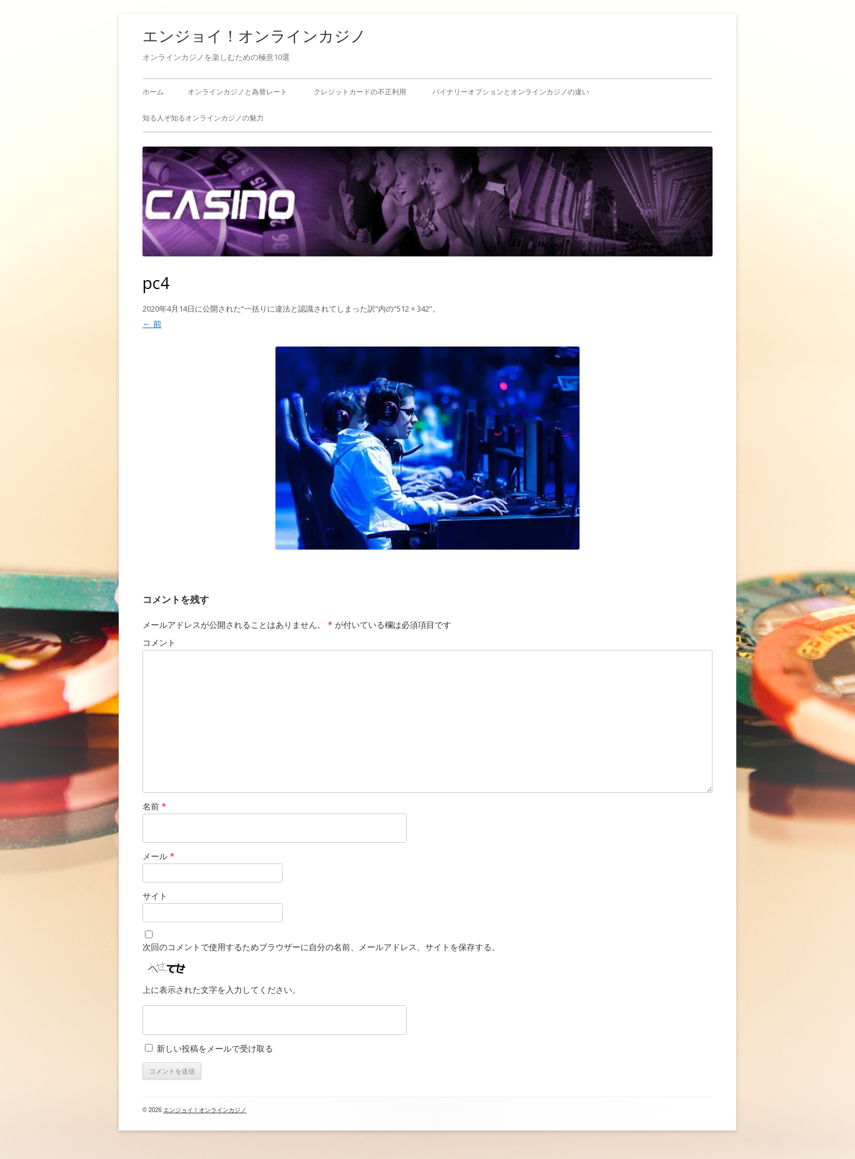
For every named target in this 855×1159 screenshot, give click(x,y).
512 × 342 (413, 308)
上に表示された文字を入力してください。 (221, 989)
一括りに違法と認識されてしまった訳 (309, 308)
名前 (154, 806)
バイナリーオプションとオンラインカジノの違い (510, 92)
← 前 (152, 323)
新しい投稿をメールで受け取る (215, 1048)
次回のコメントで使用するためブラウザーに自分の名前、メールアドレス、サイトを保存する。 (321, 946)
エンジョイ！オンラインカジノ (254, 35)
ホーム (153, 92)
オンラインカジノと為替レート (237, 92)
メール (158, 856)
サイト (154, 895)
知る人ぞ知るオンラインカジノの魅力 (203, 118)
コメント (159, 642)
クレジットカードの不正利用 (360, 92)
